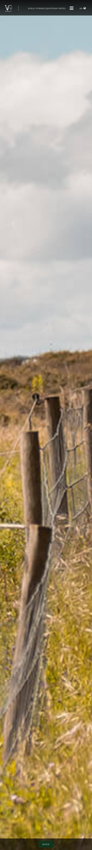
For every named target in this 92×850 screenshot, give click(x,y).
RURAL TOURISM (36, 8)
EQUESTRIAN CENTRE (55, 8)
